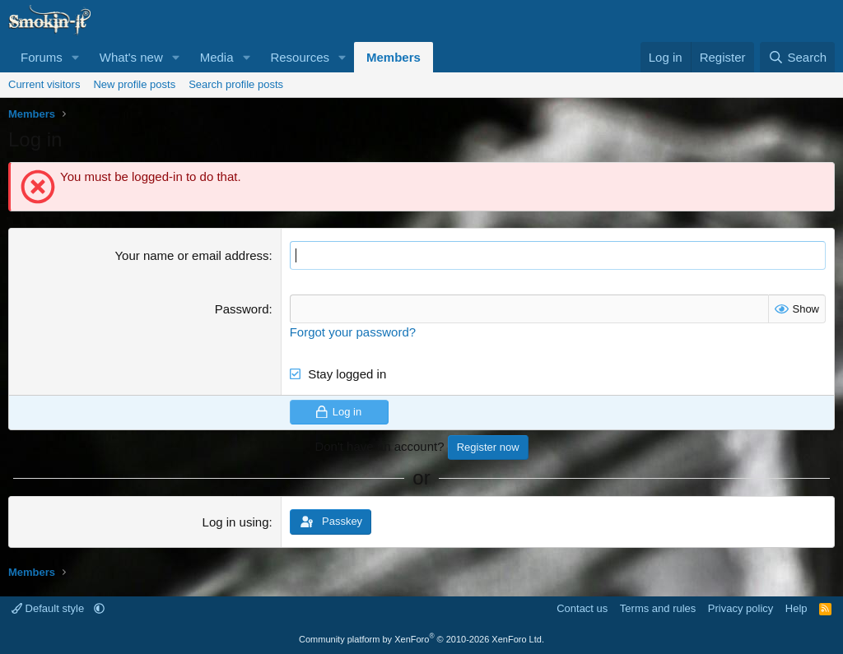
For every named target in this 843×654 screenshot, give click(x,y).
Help (796, 608)
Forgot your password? (353, 332)
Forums (42, 57)
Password (242, 309)
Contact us (582, 608)
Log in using (236, 522)
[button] (75, 57)
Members (393, 57)
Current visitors (44, 84)
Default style (49, 608)
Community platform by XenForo (421, 639)
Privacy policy (740, 608)
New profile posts (134, 84)
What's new (131, 57)
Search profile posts (236, 84)
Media (217, 57)
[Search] (797, 57)
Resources (299, 57)
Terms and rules (658, 608)
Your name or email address (191, 255)
